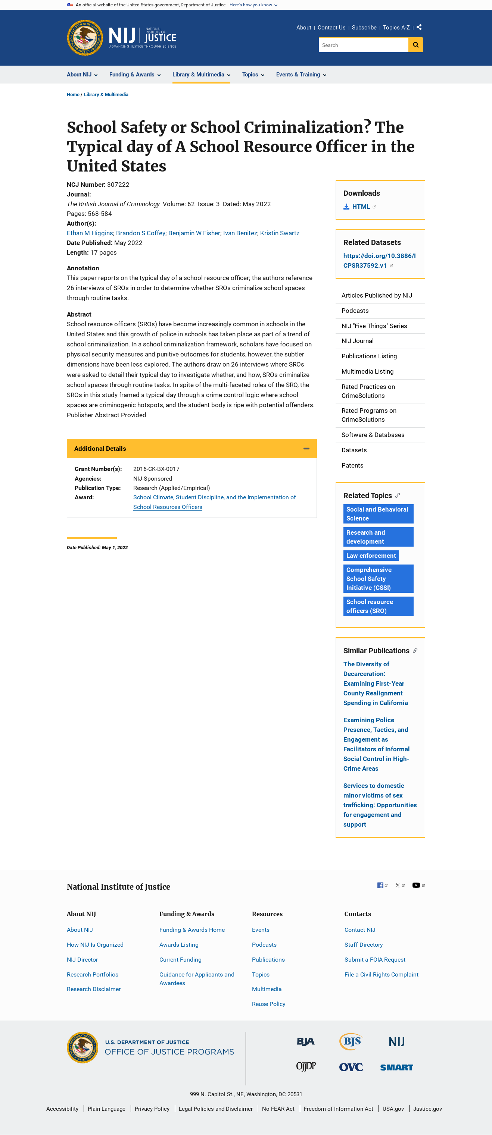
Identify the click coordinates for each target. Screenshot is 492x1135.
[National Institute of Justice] (396, 1038)
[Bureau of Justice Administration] (306, 1038)
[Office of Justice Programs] (85, 37)
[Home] (142, 38)
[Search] (364, 44)
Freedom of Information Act (338, 1109)
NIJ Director (82, 959)
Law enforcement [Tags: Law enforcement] (371, 555)
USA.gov (393, 1109)
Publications (268, 959)
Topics (261, 974)
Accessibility (62, 1109)
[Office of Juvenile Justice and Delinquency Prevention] (306, 1068)
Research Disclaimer (94, 989)
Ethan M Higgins (90, 233)
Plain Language (106, 1109)
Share (421, 29)
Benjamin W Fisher (194, 233)
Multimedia (267, 989)
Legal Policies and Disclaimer (216, 1109)
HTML (364, 206)
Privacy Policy (152, 1109)
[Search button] (415, 44)
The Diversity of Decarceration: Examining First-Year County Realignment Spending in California (375, 683)
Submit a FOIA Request (375, 959)
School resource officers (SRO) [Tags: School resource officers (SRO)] (369, 606)
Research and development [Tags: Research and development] (365, 537)
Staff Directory (364, 944)
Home (73, 94)
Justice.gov (427, 1109)
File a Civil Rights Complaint (381, 974)
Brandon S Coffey (140, 233)
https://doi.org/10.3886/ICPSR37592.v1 (379, 260)
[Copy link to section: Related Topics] (396, 495)
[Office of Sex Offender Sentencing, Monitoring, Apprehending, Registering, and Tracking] (396, 1065)
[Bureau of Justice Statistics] (351, 1047)
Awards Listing (179, 944)
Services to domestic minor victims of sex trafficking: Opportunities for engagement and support (380, 805)
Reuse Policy (269, 1003)
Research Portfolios (92, 974)
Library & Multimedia (106, 94)
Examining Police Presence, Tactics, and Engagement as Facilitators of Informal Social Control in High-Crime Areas (376, 744)
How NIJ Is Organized (95, 944)
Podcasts (264, 944)
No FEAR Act (278, 1109)
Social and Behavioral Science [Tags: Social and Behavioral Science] (377, 514)
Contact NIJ (360, 929)
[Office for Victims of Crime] (351, 1066)
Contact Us (332, 27)
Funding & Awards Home (192, 929)
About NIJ (80, 929)
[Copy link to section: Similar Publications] (413, 650)
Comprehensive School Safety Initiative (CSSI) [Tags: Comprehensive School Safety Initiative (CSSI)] (369, 578)
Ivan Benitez (240, 233)
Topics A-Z (396, 27)
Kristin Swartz (279, 233)
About (303, 27)
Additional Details (100, 448)
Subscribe (364, 27)
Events (261, 929)
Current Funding (180, 959)
